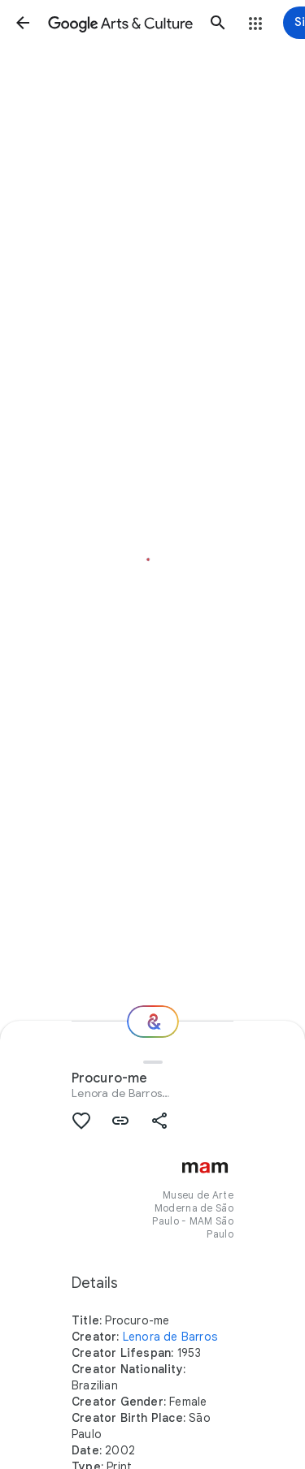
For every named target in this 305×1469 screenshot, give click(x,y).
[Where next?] (153, 1021)
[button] (22, 22)
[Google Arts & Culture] (120, 22)
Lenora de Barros (117, 1093)
